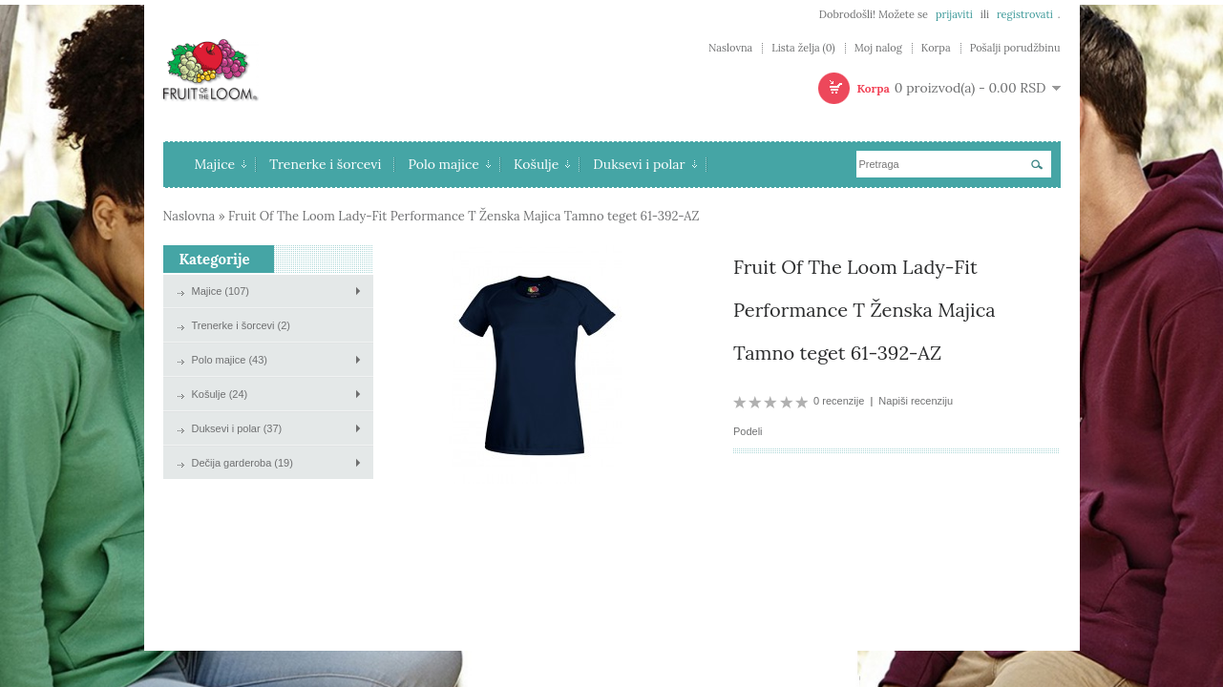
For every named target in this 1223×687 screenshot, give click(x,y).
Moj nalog (878, 48)
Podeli (748, 431)
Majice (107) (221, 291)
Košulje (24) (220, 394)
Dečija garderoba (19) (242, 462)
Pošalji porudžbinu (1015, 48)
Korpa (936, 48)
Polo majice (449, 164)
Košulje (542, 164)
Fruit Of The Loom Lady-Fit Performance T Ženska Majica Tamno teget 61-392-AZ (464, 216)
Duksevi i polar (644, 164)
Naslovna (730, 48)
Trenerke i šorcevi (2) (241, 325)
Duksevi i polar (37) (237, 428)
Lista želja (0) (802, 48)
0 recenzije (838, 400)
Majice (221, 164)
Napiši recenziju (915, 400)
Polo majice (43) (229, 359)
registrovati (1025, 14)
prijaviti (954, 14)
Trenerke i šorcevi (325, 164)
